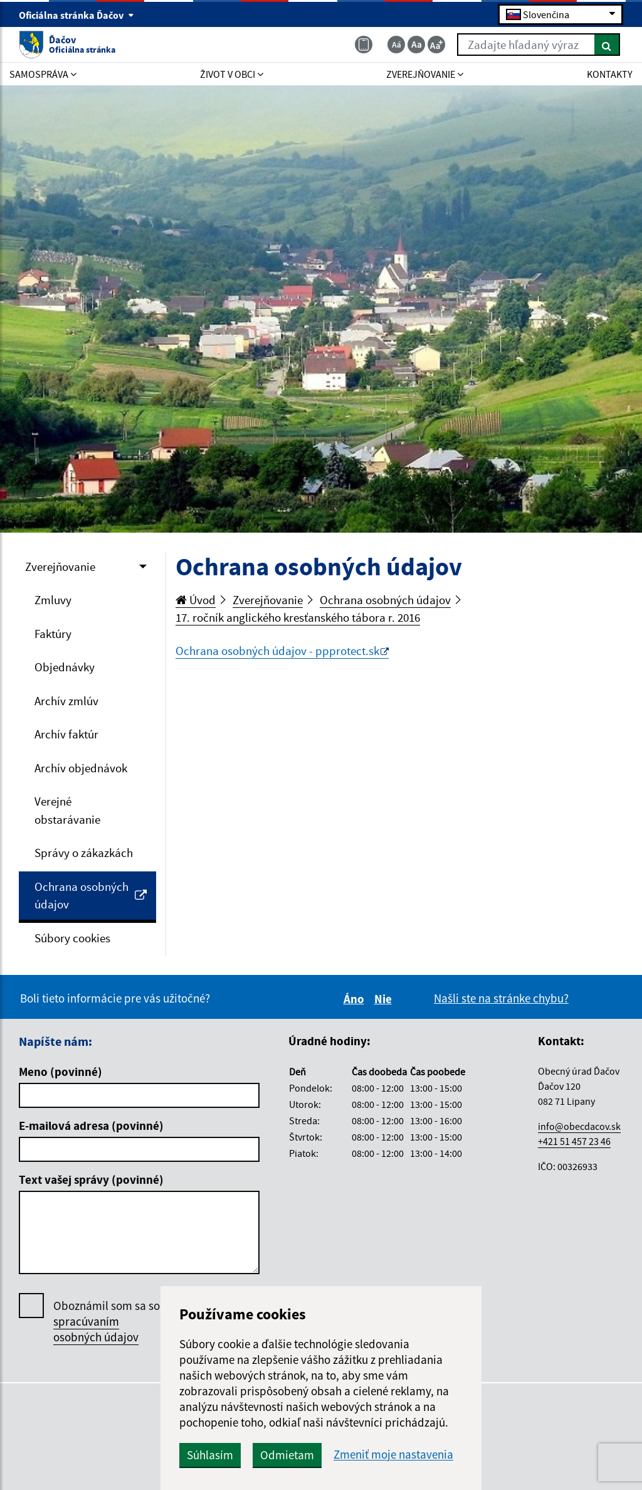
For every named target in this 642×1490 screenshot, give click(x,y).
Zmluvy (52, 599)
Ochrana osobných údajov (90, 895)
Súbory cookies (72, 937)
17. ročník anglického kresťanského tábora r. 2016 (298, 617)
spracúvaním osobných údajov (96, 1329)
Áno (356, 998)
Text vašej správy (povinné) (91, 1179)
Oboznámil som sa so (106, 1321)
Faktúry (52, 633)
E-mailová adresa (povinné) (91, 1125)
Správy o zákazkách (83, 852)
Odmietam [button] (287, 1454)
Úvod (196, 599)
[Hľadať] (607, 44)
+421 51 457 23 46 (574, 1141)
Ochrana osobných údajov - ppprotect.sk (277, 650)
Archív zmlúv (66, 700)
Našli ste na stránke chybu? (501, 998)
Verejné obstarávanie (67, 810)
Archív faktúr (66, 734)
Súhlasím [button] (210, 1454)
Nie (385, 998)
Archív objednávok (80, 767)
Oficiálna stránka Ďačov (76, 15)
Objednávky (64, 666)
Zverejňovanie (60, 566)
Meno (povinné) (60, 1071)
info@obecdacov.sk (579, 1126)
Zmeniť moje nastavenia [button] (393, 1455)
